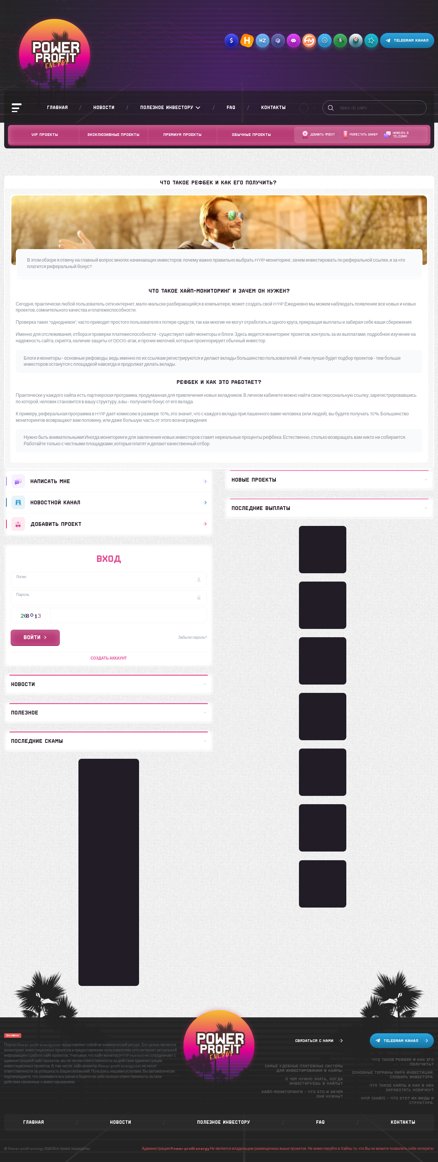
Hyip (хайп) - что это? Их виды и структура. (397, 1100)
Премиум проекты (182, 134)
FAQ (231, 107)
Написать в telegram (396, 134)
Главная (57, 107)
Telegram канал (407, 40)
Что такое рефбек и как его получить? (403, 1061)
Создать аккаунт (109, 658)
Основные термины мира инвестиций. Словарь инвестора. (393, 1074)
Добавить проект (318, 135)
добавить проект (109, 524)
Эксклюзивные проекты (113, 134)
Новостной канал (109, 502)
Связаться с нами (319, 1040)
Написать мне (109, 481)
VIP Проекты (44, 134)
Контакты (273, 107)
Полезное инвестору (170, 108)
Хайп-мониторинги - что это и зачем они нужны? (302, 1094)
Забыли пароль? (192, 637)
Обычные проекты (251, 134)
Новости (103, 107)
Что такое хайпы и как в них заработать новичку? (401, 1087)
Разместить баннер (360, 135)
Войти (35, 637)
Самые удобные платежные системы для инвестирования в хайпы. (304, 1068)
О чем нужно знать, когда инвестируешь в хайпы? (314, 1081)
